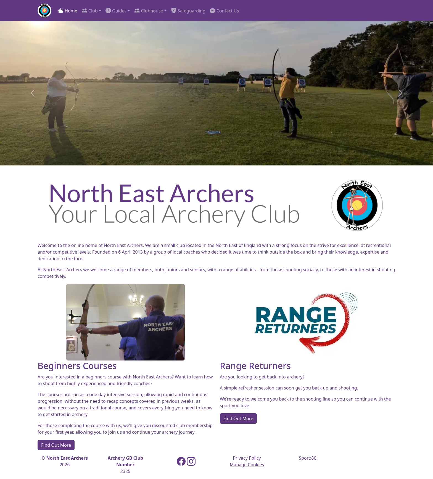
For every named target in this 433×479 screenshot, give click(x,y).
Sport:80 (307, 458)
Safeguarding (188, 10)
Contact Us (224, 10)
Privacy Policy (247, 458)
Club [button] (90, 10)
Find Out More (56, 445)
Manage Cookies (247, 465)
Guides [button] (115, 10)
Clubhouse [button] (148, 10)
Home (67, 10)
